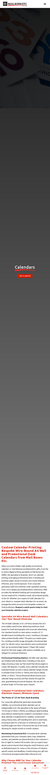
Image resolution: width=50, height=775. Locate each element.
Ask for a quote (35, 768)
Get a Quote (25, 276)
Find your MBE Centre (45, 768)
